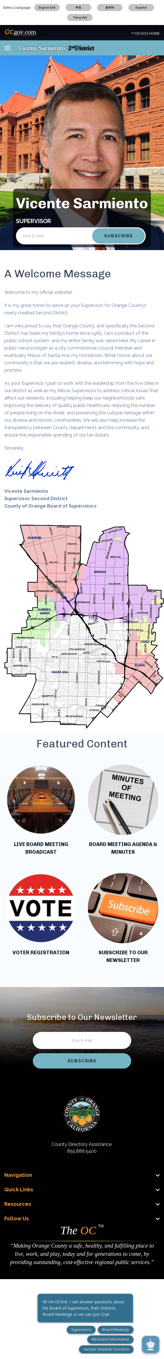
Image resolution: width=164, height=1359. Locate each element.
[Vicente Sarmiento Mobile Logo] (56, 47)
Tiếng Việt (80, 17)
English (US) (47, 7)
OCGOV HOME (147, 33)
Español (141, 7)
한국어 (110, 7)
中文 (78, 7)
